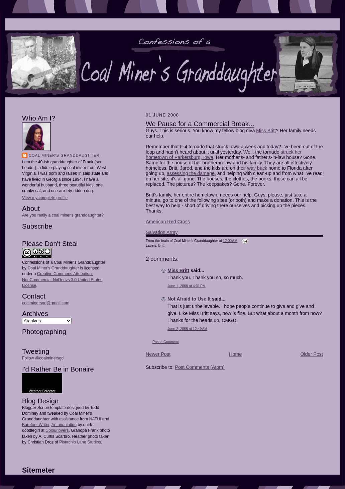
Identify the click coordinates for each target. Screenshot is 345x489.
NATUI (95, 419)
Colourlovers (57, 430)
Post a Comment (165, 342)
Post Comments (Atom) (200, 367)
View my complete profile (45, 197)
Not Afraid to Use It (189, 299)
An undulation (64, 424)
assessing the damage (191, 173)
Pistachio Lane (72, 442)
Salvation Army (162, 232)
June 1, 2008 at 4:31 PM (186, 286)
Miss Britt (266, 130)
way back (257, 168)
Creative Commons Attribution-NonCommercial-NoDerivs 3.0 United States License (62, 279)
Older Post (311, 354)
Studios (93, 442)
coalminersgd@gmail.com (45, 303)
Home (235, 354)
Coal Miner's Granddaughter (64, 155)
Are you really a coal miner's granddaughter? (63, 215)
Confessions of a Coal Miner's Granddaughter (63, 262)
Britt (161, 245)
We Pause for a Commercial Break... (200, 124)
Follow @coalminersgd (43, 358)
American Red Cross (168, 221)
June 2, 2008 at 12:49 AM (187, 329)
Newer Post (158, 354)
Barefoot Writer (35, 424)
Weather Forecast (42, 391)
